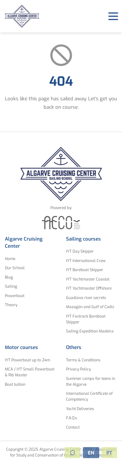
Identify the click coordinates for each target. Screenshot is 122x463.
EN (91, 453)
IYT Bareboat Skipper (84, 269)
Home (10, 258)
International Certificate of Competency (89, 396)
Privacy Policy (78, 369)
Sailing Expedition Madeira (90, 331)
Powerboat (14, 295)
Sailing (11, 286)
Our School (15, 267)
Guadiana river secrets (86, 297)
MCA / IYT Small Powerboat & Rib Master (29, 372)
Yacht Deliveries (80, 408)
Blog (9, 277)
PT (109, 453)
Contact (73, 427)
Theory (11, 304)
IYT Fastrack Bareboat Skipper (85, 319)
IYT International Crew (86, 260)
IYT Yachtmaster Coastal (88, 279)
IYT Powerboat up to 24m (27, 360)
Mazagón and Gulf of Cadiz (90, 306)
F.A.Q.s (71, 417)
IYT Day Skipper (80, 251)
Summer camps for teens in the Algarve (90, 381)
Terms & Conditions (83, 360)
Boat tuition (15, 384)
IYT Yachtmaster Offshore (89, 288)
